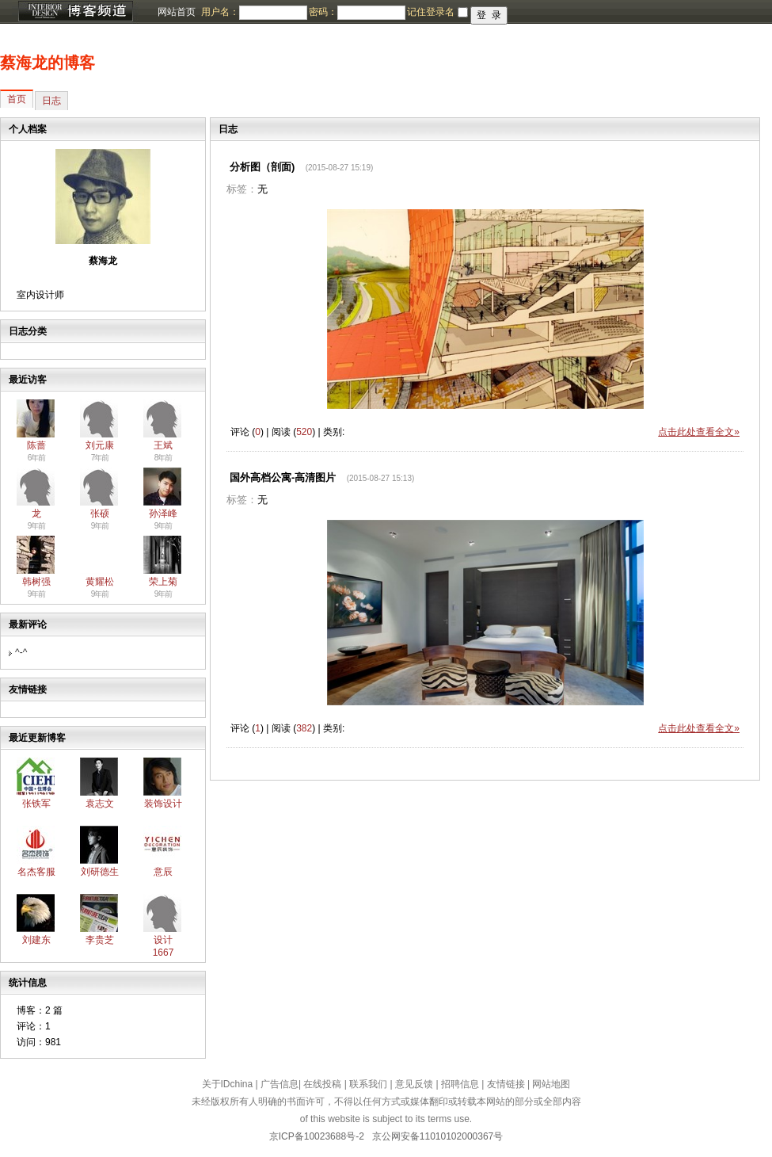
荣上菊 (163, 581)
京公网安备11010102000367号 (437, 1136)
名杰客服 (36, 871)
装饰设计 (163, 803)
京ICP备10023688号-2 (316, 1136)
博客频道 (75, 12)
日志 (51, 100)
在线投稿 (322, 1084)
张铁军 (36, 803)
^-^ (21, 652)
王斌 (163, 445)
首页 (16, 99)
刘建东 (36, 939)
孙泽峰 (163, 513)
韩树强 (36, 581)
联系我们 (368, 1084)
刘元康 (100, 445)
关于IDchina (227, 1084)
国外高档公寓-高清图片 (283, 477)
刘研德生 (100, 871)
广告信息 (280, 1084)
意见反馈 (414, 1084)
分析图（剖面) (262, 167)
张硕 (99, 513)
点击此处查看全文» (699, 431)
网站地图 (551, 1084)
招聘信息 (460, 1084)
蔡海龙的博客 (47, 62)
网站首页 (177, 11)
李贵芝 (100, 939)
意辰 (163, 871)
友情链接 (506, 1084)
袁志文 (100, 803)
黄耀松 (100, 581)
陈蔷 (36, 445)
